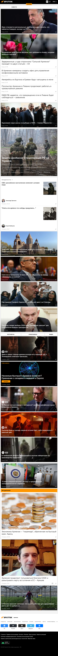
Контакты (21, 634)
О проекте (3, 634)
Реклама (26, 634)
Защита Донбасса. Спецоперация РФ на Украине (25, 159)
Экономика (17, 621)
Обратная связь (31, 638)
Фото (44, 621)
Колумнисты (8, 179)
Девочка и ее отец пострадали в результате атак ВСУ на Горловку (22, 164)
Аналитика (38, 621)
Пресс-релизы (32, 634)
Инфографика (51, 621)
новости (3, 621)
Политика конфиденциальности (8, 636)
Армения (9, 621)
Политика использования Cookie (25, 636)
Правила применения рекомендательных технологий (14, 638)
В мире (31, 621)
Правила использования (12, 634)
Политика (25, 621)
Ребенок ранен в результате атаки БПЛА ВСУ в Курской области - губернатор (26, 172)
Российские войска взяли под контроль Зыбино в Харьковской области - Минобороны (24, 168)
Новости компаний (41, 634)
